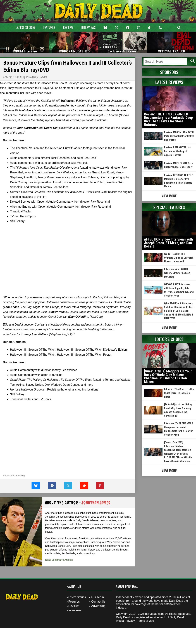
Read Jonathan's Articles (59, 559)
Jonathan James (36, 77)
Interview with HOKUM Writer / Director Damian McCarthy (177, 273)
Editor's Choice (169, 339)
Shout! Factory (18, 475)
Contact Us (98, 601)
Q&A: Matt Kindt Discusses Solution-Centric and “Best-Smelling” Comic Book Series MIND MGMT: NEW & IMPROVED (179, 311)
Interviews (88, 27)
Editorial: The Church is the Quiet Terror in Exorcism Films (179, 393)
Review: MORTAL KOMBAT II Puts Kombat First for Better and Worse (179, 136)
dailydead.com (154, 613)
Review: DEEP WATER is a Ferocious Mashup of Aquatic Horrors (177, 151)
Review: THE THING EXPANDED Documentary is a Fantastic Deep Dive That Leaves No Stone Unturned (168, 119)
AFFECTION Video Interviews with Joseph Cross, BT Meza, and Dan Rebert (168, 242)
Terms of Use (145, 620)
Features (49, 27)
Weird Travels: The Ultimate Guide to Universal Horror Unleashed (179, 258)
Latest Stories (25, 27)
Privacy (130, 620)
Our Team (97, 597)
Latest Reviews (169, 82)
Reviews (68, 27)
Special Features (169, 207)
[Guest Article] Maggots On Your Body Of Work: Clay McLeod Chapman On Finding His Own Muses (168, 376)
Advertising (98, 605)
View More (169, 195)
